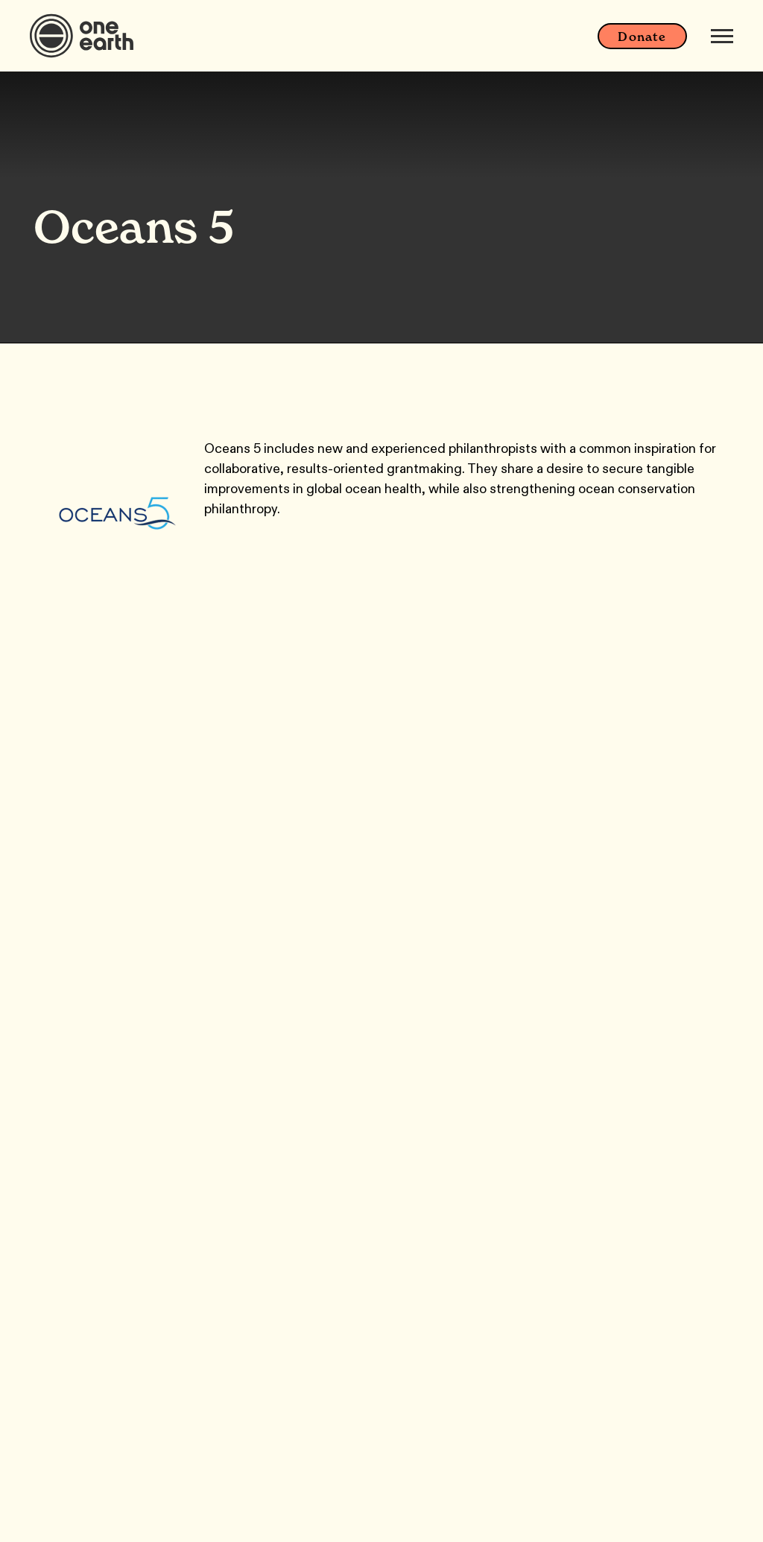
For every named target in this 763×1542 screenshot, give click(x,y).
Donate (642, 36)
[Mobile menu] (722, 36)
